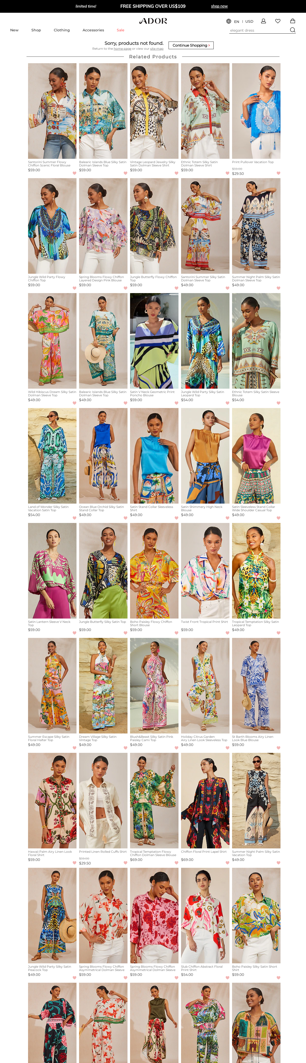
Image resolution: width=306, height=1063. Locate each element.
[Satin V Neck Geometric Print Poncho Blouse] (154, 341)
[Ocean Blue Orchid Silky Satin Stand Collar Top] (103, 456)
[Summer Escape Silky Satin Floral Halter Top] (52, 685)
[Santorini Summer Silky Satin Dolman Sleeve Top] (205, 226)
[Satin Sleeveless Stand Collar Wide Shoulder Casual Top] (256, 456)
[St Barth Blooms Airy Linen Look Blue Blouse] (256, 685)
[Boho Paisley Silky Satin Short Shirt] (256, 915)
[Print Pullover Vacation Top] (256, 111)
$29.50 (238, 173)
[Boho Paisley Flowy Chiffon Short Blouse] (154, 571)
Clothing (62, 30)
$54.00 (187, 400)
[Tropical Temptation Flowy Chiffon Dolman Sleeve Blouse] (154, 800)
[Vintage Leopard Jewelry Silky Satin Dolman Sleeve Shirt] (154, 111)
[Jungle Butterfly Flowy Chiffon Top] (154, 226)
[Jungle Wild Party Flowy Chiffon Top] (52, 226)
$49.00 (187, 285)
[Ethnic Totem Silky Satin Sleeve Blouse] (256, 341)
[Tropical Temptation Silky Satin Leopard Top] (256, 571)
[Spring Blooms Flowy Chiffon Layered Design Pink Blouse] (103, 226)
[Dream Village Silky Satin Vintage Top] (103, 685)
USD (249, 21)
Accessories (93, 30)
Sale (120, 30)
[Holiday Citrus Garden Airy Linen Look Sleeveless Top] (205, 685)
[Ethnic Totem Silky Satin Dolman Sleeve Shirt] (205, 111)
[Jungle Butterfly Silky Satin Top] (103, 571)
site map (156, 48)
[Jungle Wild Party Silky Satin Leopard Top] (205, 341)
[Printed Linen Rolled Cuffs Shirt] (103, 800)
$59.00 (34, 170)
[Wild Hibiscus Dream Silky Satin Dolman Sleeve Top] (52, 341)
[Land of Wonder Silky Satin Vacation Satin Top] (52, 456)
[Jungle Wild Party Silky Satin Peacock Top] (52, 915)
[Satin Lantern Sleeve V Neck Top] (52, 571)
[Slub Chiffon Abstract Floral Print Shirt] (205, 915)
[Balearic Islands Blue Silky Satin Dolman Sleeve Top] (103, 111)
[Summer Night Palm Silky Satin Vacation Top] (256, 800)
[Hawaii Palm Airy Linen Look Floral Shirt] (52, 800)
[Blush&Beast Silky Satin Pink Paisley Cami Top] (154, 685)
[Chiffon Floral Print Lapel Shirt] (205, 800)
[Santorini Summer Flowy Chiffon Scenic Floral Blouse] (52, 111)
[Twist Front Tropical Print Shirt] (205, 571)
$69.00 (136, 859)
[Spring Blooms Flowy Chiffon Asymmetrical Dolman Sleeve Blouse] (103, 915)
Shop (36, 30)
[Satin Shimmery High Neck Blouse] (205, 456)
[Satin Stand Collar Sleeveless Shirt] (154, 456)
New (14, 30)
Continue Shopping (191, 45)
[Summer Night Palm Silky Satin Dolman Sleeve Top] (256, 226)
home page (122, 48)
